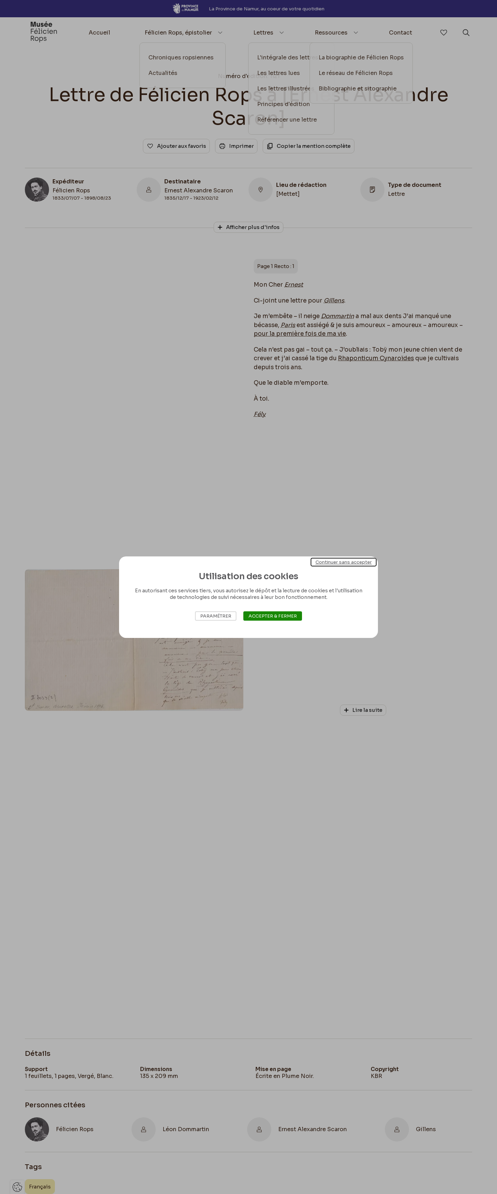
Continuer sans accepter (343, 562)
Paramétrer (215, 616)
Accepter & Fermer (272, 616)
